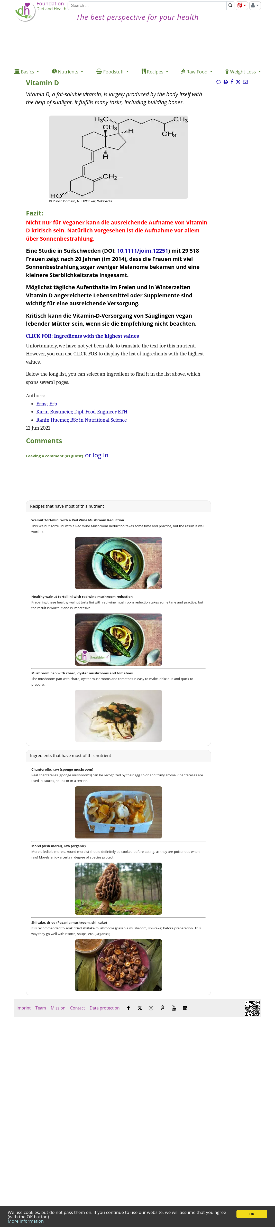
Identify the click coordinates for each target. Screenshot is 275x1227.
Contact (77, 1008)
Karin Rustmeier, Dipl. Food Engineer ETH (81, 412)
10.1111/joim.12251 (142, 250)
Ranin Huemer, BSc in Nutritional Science (81, 420)
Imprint (23, 1008)
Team (40, 1008)
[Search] (147, 5)
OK (251, 1214)
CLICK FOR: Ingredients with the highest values (82, 336)
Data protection (105, 1008)
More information (26, 1221)
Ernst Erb (46, 404)
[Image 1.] (118, 177)
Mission (58, 1008)
